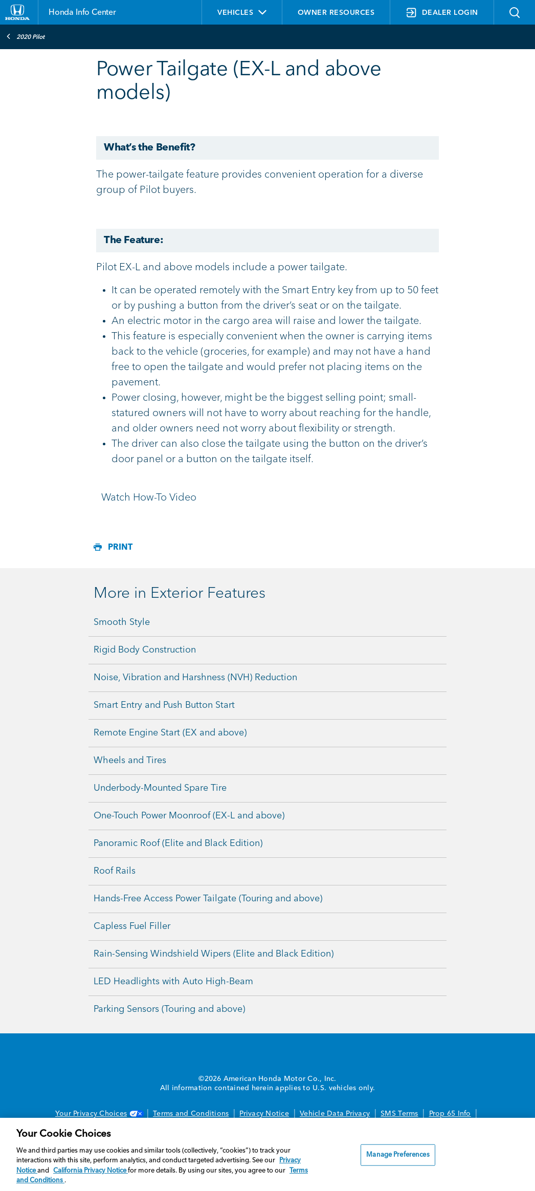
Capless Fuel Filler (132, 926)
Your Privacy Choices (98, 1113)
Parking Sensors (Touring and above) (169, 1009)
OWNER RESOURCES (336, 12)
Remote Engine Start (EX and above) (170, 733)
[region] (267, 1154)
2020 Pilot (25, 36)
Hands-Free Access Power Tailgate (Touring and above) (208, 898)
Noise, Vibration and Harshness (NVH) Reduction (195, 677)
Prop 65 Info (450, 1113)
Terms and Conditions (191, 1113)
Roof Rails (115, 871)
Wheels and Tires (130, 760)
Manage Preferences (397, 1155)
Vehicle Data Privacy (335, 1113)
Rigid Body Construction (145, 650)
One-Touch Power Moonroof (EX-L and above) (189, 815)
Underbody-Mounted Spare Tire (160, 788)
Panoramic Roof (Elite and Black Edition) (178, 843)
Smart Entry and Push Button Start (164, 705)
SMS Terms (399, 1113)
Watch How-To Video (148, 498)
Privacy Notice (264, 1113)
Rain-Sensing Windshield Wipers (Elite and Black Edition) (213, 954)
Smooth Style (122, 622)
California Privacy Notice (90, 1170)
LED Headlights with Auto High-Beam (173, 981)
